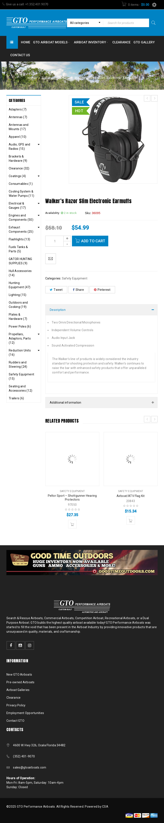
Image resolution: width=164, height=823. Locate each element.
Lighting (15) (17, 295)
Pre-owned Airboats (20, 682)
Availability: (52, 213)
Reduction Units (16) (20, 352)
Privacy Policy (16, 705)
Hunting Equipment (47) (20, 285)
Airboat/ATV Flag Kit (131, 496)
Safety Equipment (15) (21, 376)
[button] (72, 524)
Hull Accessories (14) (20, 273)
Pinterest (102, 289)
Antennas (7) (18, 117)
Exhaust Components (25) (21, 229)
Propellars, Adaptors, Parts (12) (20, 338)
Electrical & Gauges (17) (17, 205)
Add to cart (93, 241)
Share (78, 289)
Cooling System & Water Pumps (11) (21, 193)
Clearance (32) (19, 168)
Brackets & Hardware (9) (18, 158)
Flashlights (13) (19, 239)
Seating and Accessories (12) (20, 388)
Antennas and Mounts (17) (18, 127)
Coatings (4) (17, 176)
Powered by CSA (96, 806)
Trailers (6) (16, 398)
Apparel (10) (17, 136)
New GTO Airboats (19, 674)
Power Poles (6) (20, 326)
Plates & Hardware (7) (18, 316)
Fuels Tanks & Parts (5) (18, 249)
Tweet (56, 289)
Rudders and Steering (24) (18, 364)
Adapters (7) (17, 109)
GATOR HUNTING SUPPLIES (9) (20, 261)
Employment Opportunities (25, 713)
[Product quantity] (58, 241)
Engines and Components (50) (21, 217)
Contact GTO (15, 720)
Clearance (13, 697)
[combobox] (85, 22)
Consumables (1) (21, 183)
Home (32, 78)
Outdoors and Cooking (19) (18, 305)
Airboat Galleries (17, 690)
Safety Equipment (55, 78)
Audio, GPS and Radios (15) (19, 146)
